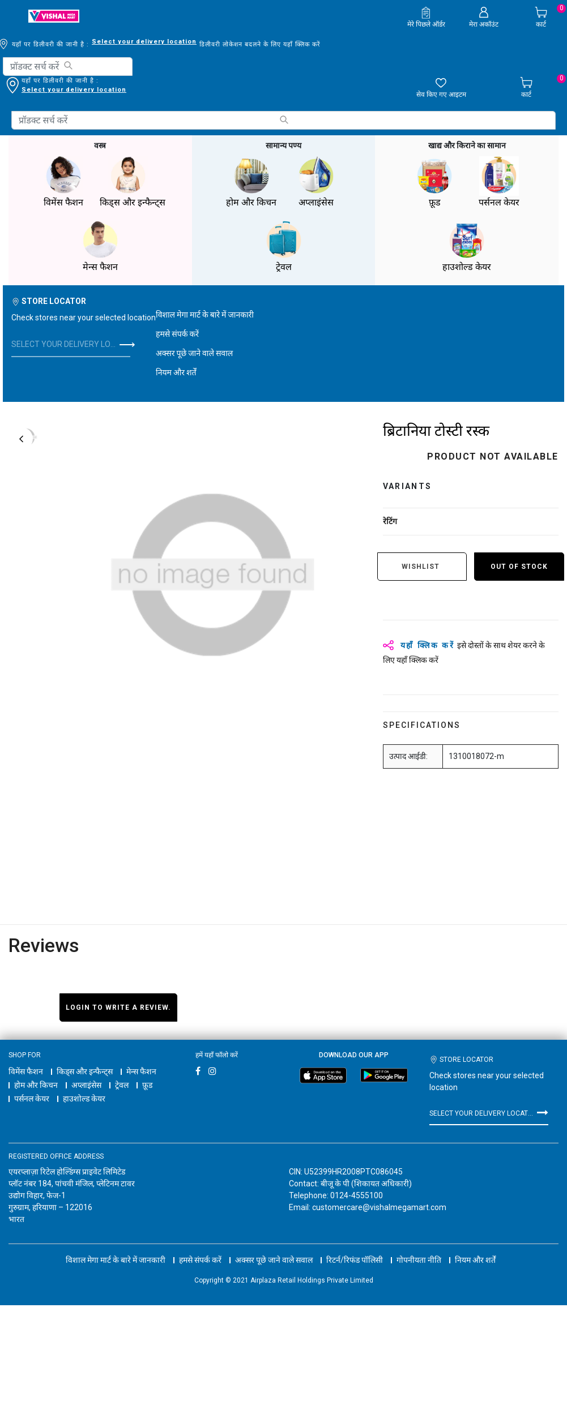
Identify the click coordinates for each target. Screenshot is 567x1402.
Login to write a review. (118, 1007)
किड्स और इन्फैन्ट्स (85, 1071)
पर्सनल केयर (31, 1098)
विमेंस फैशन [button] (63, 182)
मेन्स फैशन (141, 1071)
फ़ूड (147, 1085)
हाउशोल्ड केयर (84, 1098)
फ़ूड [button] (434, 182)
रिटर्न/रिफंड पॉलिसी (354, 1249)
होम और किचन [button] (251, 182)
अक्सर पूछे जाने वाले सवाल (194, 353)
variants (407, 486)
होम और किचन (36, 1085)
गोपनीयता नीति (419, 1249)
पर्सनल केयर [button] (499, 182)
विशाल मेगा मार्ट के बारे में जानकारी (205, 314)
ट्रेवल (122, 1085)
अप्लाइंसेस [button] (316, 182)
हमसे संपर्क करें (177, 333)
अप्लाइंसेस (86, 1085)
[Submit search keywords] (67, 65)
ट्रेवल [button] (283, 246)
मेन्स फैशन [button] (100, 246)
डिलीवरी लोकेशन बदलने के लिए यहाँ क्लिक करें (81, 89)
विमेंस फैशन (25, 1071)
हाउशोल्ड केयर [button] (466, 246)
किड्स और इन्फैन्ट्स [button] (132, 182)
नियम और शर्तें (176, 372)
